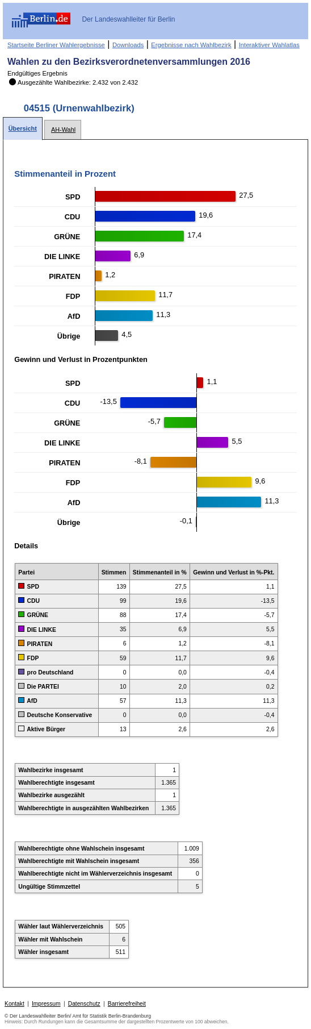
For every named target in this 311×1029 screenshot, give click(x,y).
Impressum (46, 1004)
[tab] (22, 128)
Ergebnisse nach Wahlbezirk (191, 44)
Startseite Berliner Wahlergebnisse (56, 44)
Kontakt (14, 1004)
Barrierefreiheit (127, 1004)
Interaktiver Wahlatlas (269, 44)
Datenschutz (84, 1004)
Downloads (128, 44)
